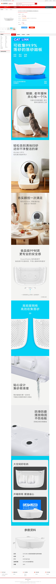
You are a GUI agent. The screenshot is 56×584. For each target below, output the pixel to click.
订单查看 (14, 574)
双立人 (20, 5)
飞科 (26, 5)
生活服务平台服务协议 (5, 574)
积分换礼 (6, 7)
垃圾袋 (6, 38)
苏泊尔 (31, 5)
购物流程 (48, 574)
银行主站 (54, 0)
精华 (5, 44)
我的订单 (47, 0)
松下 (25, 5)
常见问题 (23, 34)
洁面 (1, 44)
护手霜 (6, 42)
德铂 (28, 5)
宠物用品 (11, 9)
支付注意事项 (3, 575)
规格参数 (18, 34)
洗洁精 (1, 37)
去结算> (51, 7)
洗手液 (1, 42)
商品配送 (25, 574)
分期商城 (15, 7)
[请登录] (13, 0)
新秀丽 (23, 5)
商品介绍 (13, 34)
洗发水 (6, 36)
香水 (1, 43)
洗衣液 (6, 37)
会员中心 (50, 0)
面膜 (5, 43)
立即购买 (36, 574)
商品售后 (25, 575)
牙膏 (1, 36)
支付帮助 (28, 34)
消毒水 (1, 38)
